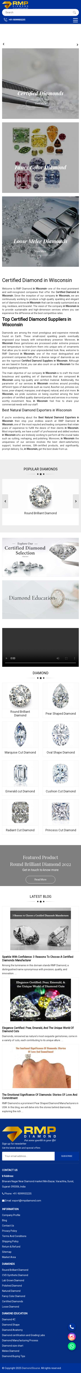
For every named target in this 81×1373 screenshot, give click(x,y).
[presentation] (3, 44)
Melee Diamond (10, 1351)
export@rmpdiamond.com (26, 1200)
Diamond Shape (11, 1324)
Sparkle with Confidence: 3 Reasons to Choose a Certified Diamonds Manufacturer (37, 958)
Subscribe (66, 1156)
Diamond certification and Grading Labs (23, 1335)
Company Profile (11, 1215)
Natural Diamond (11, 1291)
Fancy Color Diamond (13, 1296)
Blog (4, 1220)
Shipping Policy (10, 1241)
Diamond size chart (12, 1345)
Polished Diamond (12, 1285)
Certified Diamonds (12, 1301)
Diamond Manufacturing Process (20, 1340)
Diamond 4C (8, 1319)
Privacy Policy (9, 1230)
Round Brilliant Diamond (15, 1270)
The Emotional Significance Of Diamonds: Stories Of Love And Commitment (39, 1096)
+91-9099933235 (14, 20)
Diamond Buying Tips (13, 1356)
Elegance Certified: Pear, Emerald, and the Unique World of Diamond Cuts (38, 1029)
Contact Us (8, 1225)
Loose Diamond (10, 1306)
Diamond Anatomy (12, 1330)
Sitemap (6, 1251)
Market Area (9, 1257)
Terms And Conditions (14, 1236)
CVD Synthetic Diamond (15, 1275)
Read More (45, 879)
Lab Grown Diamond (13, 1280)
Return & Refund (11, 1246)
